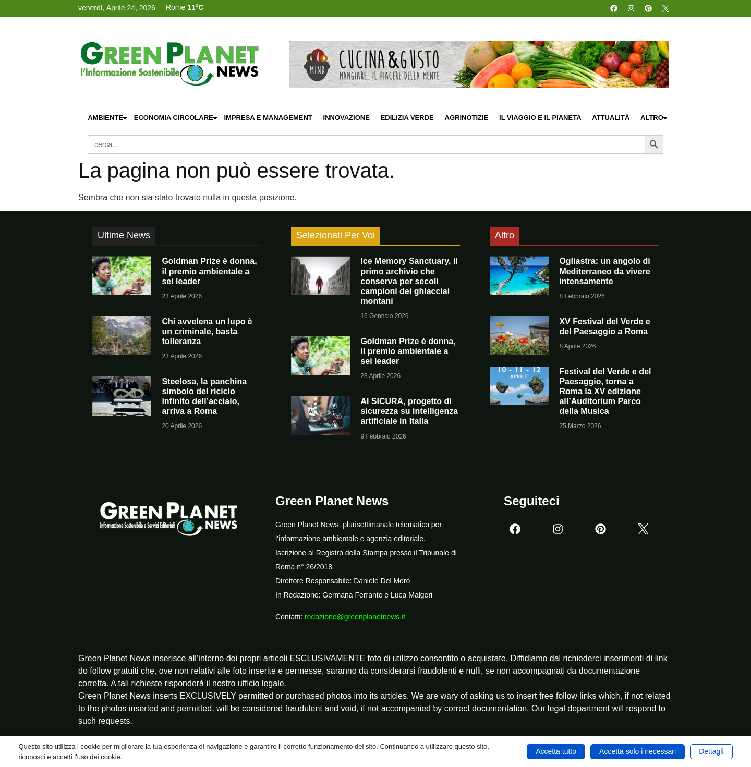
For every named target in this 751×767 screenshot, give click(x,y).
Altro (654, 118)
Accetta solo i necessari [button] (637, 751)
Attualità (610, 117)
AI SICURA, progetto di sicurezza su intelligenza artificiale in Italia (409, 411)
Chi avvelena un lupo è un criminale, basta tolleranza (207, 331)
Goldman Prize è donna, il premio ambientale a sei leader (209, 271)
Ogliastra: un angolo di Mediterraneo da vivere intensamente (604, 271)
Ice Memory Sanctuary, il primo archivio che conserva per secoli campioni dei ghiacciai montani (408, 281)
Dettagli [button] (711, 751)
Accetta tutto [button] (556, 751)
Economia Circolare (176, 118)
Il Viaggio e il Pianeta (540, 117)
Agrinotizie (467, 117)
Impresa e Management (268, 117)
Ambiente (108, 118)
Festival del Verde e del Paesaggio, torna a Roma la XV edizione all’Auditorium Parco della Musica (605, 391)
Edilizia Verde (407, 117)
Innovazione (346, 117)
